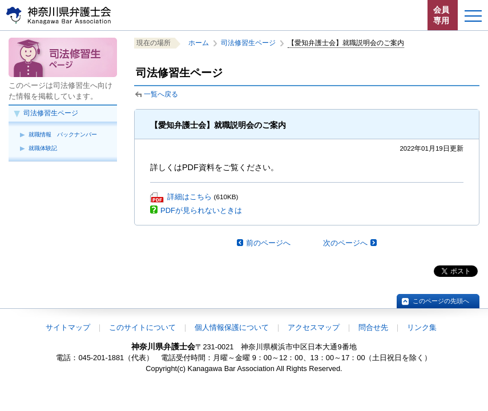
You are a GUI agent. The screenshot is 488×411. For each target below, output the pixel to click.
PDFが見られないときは (201, 210)
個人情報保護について (232, 327)
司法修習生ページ (50, 113)
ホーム (198, 42)
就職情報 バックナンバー (63, 134)
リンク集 (422, 327)
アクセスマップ (314, 327)
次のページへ (345, 243)
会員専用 (441, 15)
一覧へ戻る (161, 94)
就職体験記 (43, 148)
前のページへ (268, 243)
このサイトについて (142, 327)
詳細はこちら (189, 196)
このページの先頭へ (441, 300)
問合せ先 (373, 327)
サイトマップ (68, 327)
